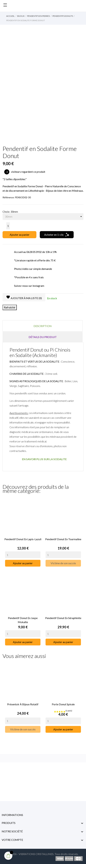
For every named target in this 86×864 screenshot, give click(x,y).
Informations (12, 814)
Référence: (8, 197)
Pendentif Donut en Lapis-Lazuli (22, 539)
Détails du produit (43, 337)
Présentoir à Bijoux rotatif (22, 704)
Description (43, 326)
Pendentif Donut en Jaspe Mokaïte (23, 620)
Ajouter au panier (19, 234)
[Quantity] (22, 554)
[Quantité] (8, 225)
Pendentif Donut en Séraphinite (63, 618)
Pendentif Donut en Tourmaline (63, 539)
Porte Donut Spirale (63, 704)
